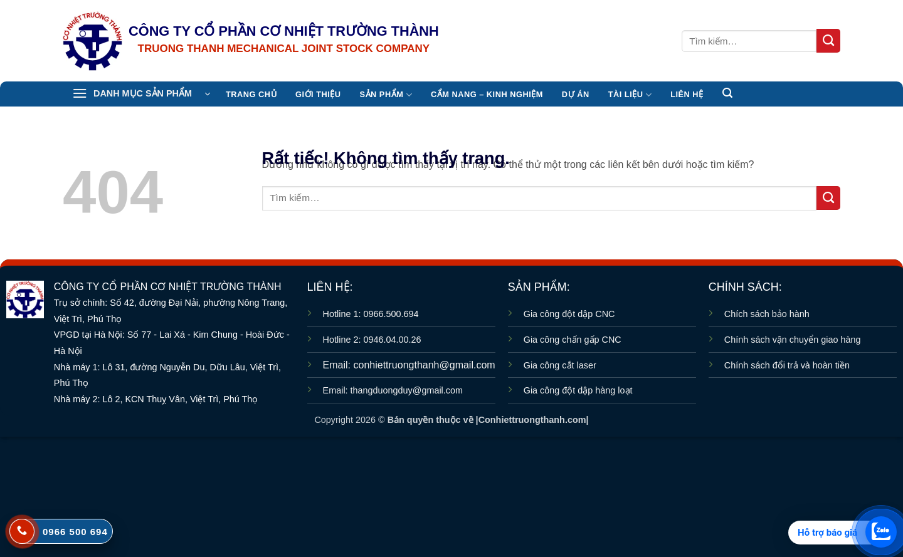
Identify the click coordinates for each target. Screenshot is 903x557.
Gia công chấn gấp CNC (572, 340)
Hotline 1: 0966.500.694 (371, 314)
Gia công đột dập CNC (569, 314)
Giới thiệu (318, 94)
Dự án (575, 94)
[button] (141, 94)
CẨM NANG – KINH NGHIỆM (487, 94)
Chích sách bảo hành (767, 314)
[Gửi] (828, 41)
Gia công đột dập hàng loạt (578, 390)
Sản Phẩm (386, 95)
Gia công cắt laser (560, 365)
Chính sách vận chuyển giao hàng (792, 340)
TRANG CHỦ (251, 94)
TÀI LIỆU (630, 95)
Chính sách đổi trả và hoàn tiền (787, 365)
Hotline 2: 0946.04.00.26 (372, 340)
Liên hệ (686, 94)
